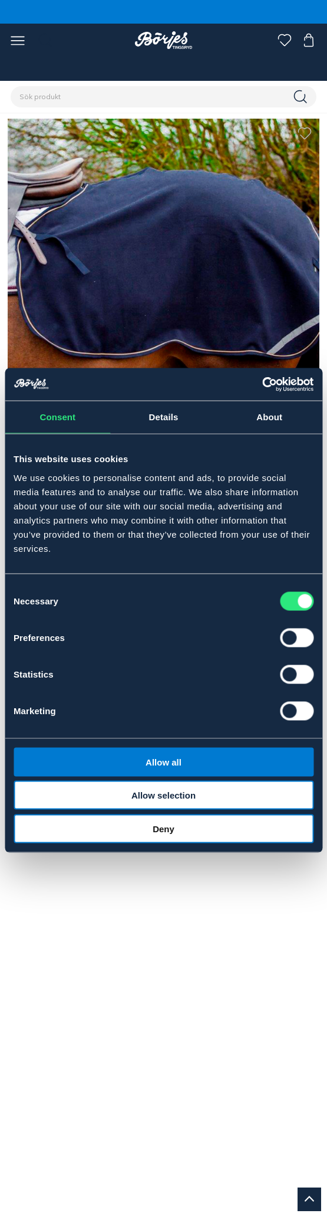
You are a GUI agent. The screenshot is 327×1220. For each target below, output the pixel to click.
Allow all (163, 762)
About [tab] (269, 417)
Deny (163, 828)
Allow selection (163, 795)
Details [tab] (164, 417)
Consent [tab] (57, 417)
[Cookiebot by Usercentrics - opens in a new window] (261, 384)
